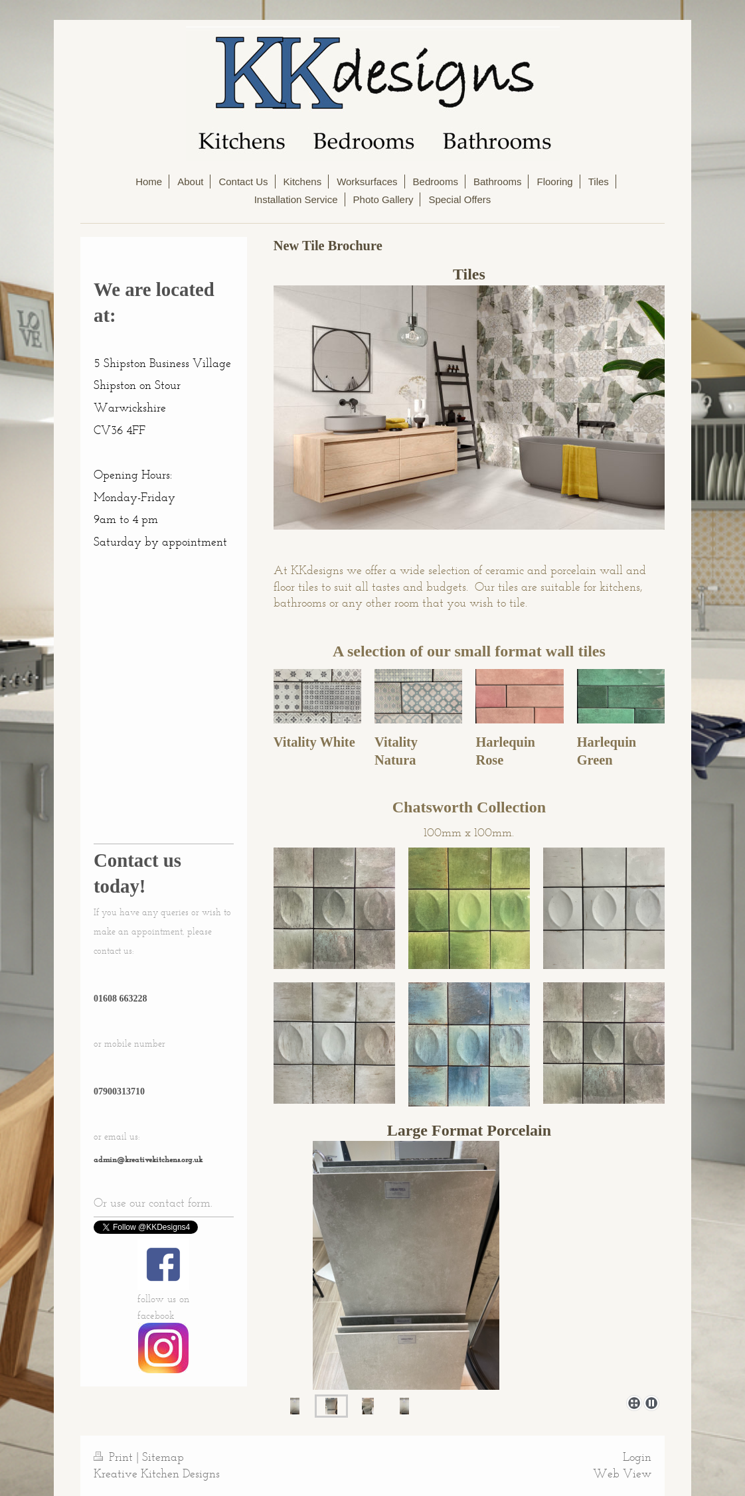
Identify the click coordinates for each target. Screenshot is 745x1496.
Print (115, 1457)
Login (637, 1457)
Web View (622, 1473)
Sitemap (163, 1457)
